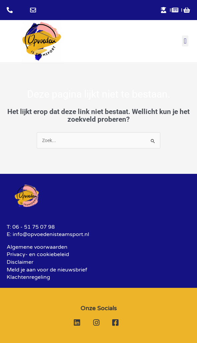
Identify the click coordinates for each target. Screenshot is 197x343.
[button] (185, 40)
